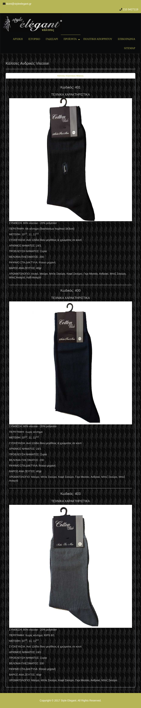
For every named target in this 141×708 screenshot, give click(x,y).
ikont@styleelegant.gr (18, 3)
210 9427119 (130, 9)
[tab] (70, 76)
